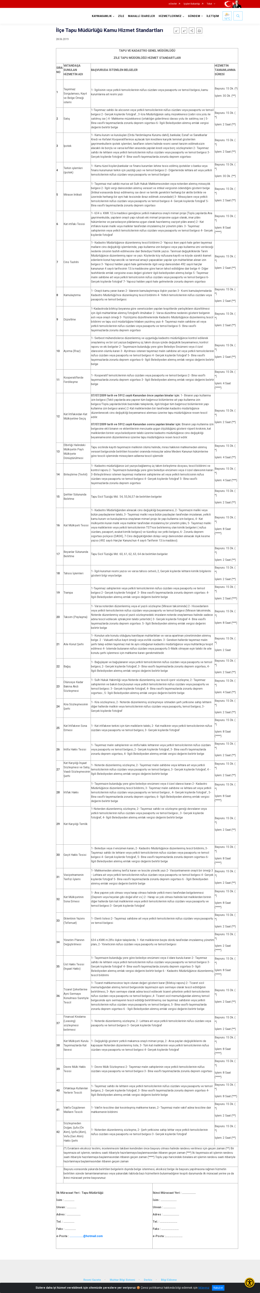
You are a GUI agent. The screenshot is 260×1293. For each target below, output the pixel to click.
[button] (192, 30)
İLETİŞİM (213, 16)
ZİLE (121, 16)
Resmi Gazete (92, 1279)
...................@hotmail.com (86, 1236)
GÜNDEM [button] (194, 16)
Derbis (148, 1279)
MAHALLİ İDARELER (141, 16)
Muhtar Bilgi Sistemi (122, 1279)
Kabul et (218, 1287)
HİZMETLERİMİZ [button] (170, 16)
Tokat (209, 4)
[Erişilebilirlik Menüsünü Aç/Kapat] (250, 1283)
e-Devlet (173, 4)
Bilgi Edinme (169, 1279)
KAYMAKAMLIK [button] (102, 16)
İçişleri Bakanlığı (192, 4)
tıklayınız (203, 1287)
